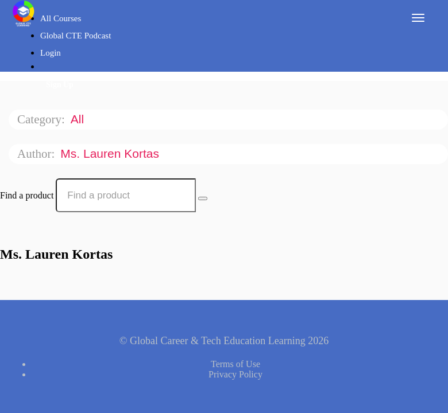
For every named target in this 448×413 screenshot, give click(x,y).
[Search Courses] (202, 198)
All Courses (60, 18)
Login (50, 52)
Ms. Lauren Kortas (111, 153)
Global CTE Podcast (75, 35)
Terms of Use (235, 364)
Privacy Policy (235, 374)
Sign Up (60, 84)
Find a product (26, 195)
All (79, 119)
